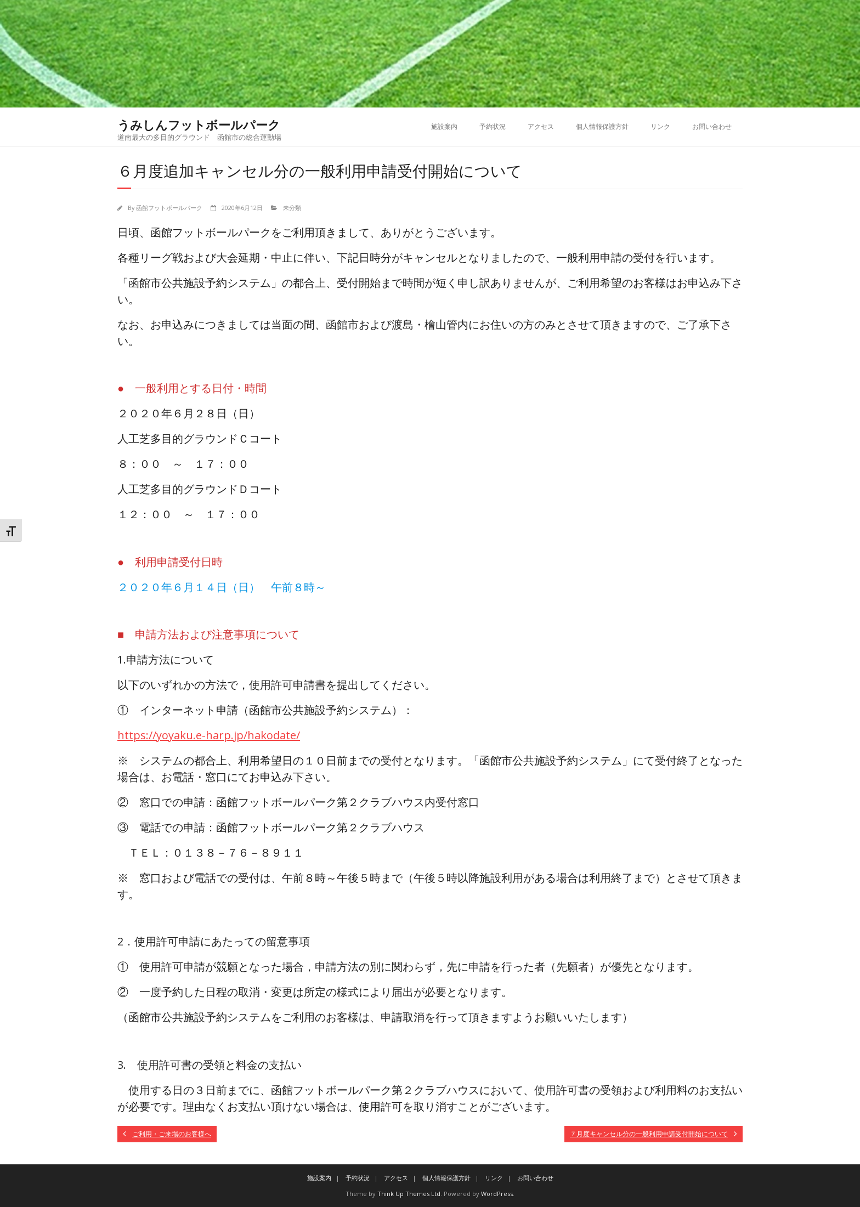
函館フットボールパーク (169, 207)
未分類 (292, 207)
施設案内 (444, 126)
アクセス (541, 126)
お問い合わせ (712, 126)
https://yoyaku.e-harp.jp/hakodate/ (208, 735)
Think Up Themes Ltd (408, 1193)
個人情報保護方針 (602, 126)
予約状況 (492, 126)
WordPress (497, 1193)
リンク (660, 126)
